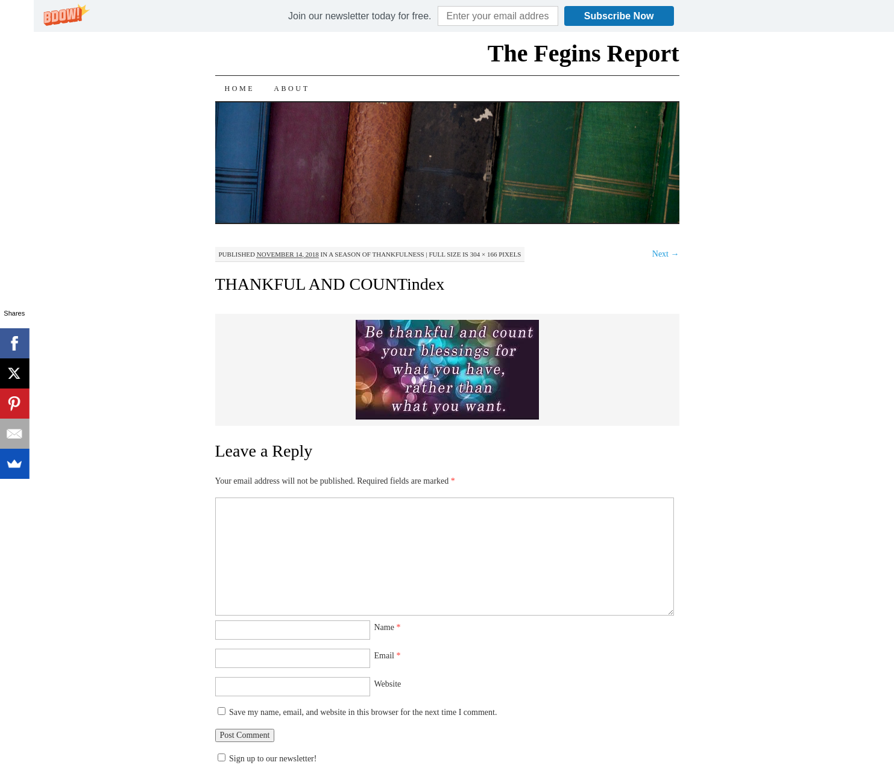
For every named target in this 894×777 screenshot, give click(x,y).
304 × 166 (483, 254)
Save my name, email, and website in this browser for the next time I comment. (363, 712)
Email (387, 655)
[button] (359, 16)
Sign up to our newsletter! (272, 758)
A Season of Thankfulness (376, 254)
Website (387, 683)
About (291, 88)
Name (387, 627)
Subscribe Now (619, 16)
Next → (665, 253)
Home (240, 88)
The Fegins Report (583, 53)
